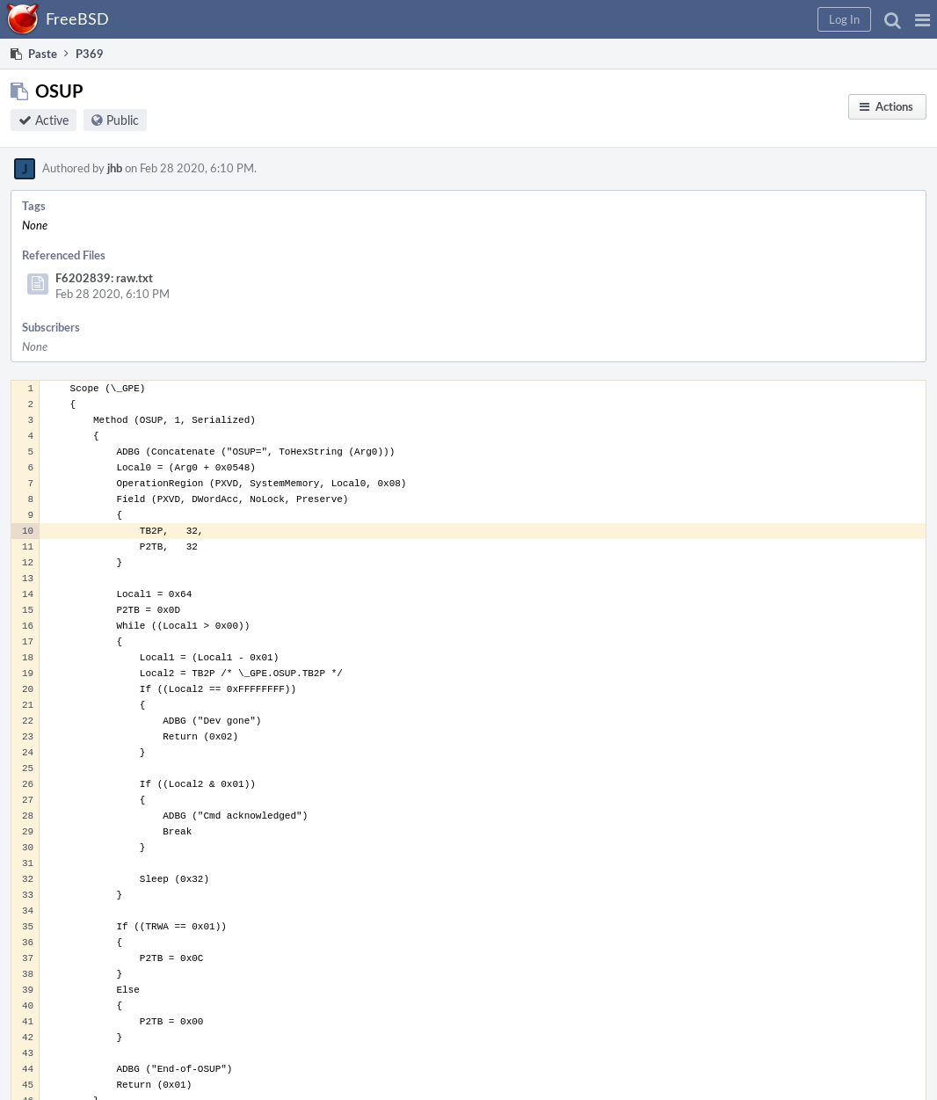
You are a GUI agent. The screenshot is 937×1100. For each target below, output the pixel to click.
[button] (922, 19)
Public (122, 120)
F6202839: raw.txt (104, 278)
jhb (114, 168)
